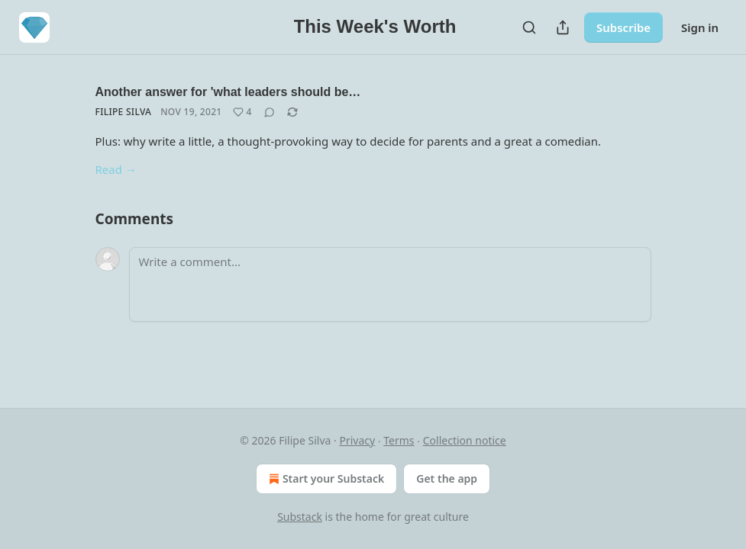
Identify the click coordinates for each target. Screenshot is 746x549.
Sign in (700, 27)
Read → (116, 169)
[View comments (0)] (269, 112)
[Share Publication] (562, 27)
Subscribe (623, 27)
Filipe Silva (123, 111)
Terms (398, 440)
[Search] (529, 27)
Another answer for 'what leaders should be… (228, 91)
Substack (299, 516)
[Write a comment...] (390, 284)
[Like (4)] (242, 112)
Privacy (357, 440)
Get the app (446, 478)
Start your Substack (325, 478)
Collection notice (464, 440)
